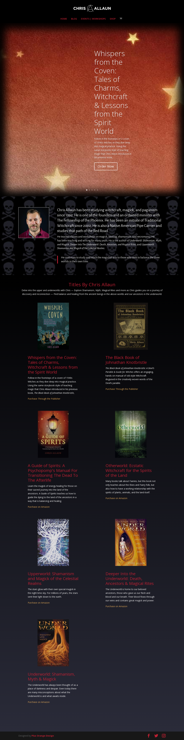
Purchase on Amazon (39, 506)
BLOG (74, 19)
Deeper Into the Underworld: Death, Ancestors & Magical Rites (130, 578)
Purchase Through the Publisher (44, 398)
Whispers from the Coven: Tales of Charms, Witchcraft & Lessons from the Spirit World (111, 102)
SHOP (113, 19)
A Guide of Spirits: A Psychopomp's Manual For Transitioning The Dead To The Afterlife (53, 473)
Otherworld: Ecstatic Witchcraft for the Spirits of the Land (129, 470)
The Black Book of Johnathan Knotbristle (126, 360)
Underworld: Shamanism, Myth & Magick (51, 676)
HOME (63, 19)
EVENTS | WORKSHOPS (93, 19)
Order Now (106, 177)
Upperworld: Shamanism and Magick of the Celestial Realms (53, 578)
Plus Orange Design (43, 735)
